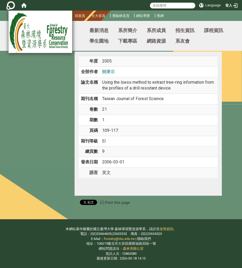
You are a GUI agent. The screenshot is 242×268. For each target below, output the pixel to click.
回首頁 (80, 16)
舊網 (160, 16)
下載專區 (127, 41)
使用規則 (166, 229)
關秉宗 (108, 71)
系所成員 (156, 30)
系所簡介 (127, 30)
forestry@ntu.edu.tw (119, 239)
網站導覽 (143, 16)
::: (73, 15)
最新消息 (99, 30)
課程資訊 (213, 30)
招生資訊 (185, 30)
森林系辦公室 (133, 249)
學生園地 (99, 41)
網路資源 (156, 41)
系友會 (182, 41)
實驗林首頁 (120, 16)
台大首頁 (98, 16)
